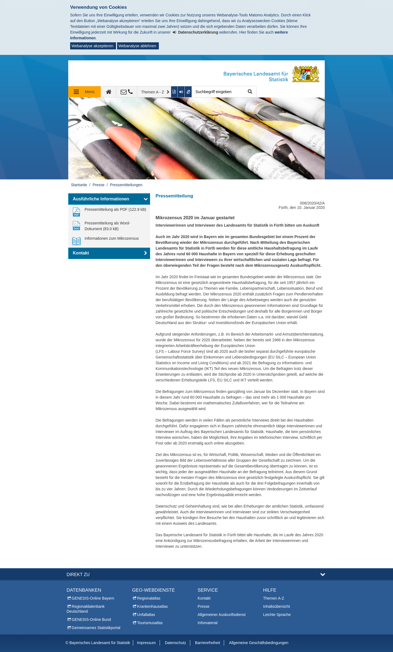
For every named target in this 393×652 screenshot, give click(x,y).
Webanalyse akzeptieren (92, 46)
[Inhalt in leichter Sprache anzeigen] (174, 91)
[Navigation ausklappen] (84, 91)
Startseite (79, 185)
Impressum (146, 643)
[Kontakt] (126, 91)
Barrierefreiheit (207, 643)
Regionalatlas (148, 598)
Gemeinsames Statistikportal (96, 628)
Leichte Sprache (277, 614)
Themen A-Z (273, 598)
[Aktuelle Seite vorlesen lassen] (181, 91)
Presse (99, 185)
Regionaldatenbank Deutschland (86, 609)
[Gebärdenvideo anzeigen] (188, 91)
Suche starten (249, 92)
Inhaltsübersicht (276, 606)
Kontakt (204, 598)
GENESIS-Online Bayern (93, 598)
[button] (109, 199)
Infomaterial (208, 623)
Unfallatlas (146, 614)
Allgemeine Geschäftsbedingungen (258, 643)
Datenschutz (175, 643)
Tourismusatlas (150, 623)
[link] (109, 212)
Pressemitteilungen (126, 185)
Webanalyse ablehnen (137, 46)
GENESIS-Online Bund (91, 619)
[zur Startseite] (108, 91)
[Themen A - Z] (154, 91)
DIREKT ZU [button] (78, 574)
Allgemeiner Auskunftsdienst (222, 614)
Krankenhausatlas (152, 606)
